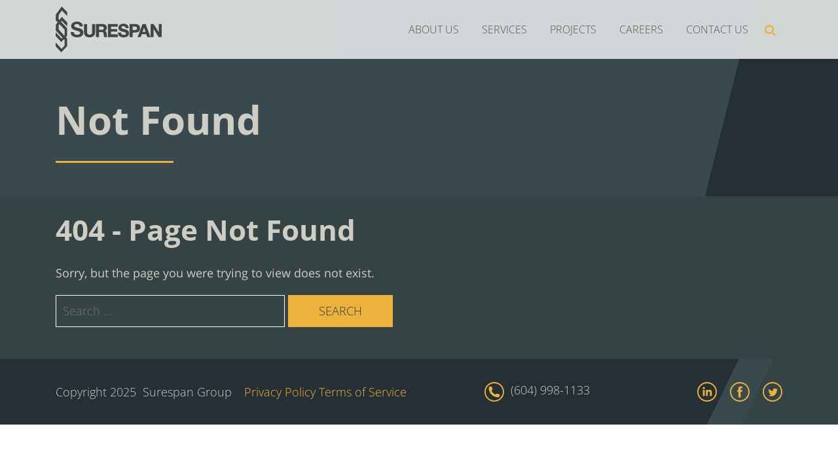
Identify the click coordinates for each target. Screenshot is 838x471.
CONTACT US (717, 29)
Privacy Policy (280, 392)
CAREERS (641, 29)
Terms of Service (363, 392)
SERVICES (504, 29)
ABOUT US (434, 29)
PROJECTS (573, 29)
